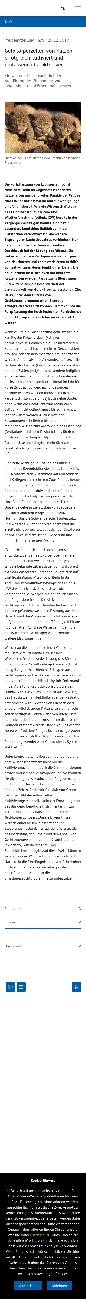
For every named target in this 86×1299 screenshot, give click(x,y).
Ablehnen (59, 1285)
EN (63, 9)
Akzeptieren (28, 1285)
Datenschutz (39, 1235)
